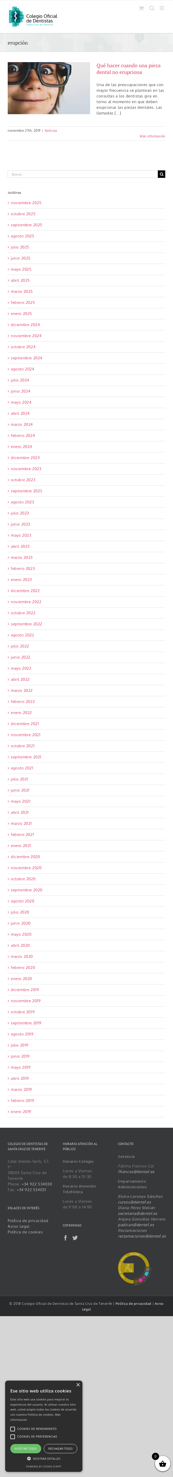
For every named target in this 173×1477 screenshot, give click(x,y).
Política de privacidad (28, 1220)
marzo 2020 (22, 956)
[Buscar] (161, 174)
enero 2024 (21, 446)
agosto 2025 (22, 236)
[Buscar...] (83, 174)
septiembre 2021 (26, 756)
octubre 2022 (23, 612)
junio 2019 (20, 1056)
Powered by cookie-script (43, 1466)
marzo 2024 (22, 424)
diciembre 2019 (25, 989)
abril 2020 (20, 945)
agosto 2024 (22, 369)
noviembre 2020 (26, 867)
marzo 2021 (21, 823)
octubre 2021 (22, 745)
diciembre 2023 (25, 457)
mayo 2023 (21, 535)
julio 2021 (19, 779)
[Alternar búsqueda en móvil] (152, 8)
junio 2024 (21, 391)
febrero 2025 (23, 302)
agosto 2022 (22, 635)
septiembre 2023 (26, 490)
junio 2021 (20, 790)
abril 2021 (20, 812)
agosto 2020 (22, 901)
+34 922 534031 (31, 1189)
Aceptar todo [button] (26, 1448)
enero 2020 (21, 978)
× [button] (78, 1385)
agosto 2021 (22, 768)
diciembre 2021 (25, 723)
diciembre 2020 (25, 856)
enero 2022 (21, 712)
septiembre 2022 (26, 623)
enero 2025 (21, 313)
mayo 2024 (21, 402)
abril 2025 (20, 280)
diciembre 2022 (25, 590)
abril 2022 (20, 679)
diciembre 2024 (25, 324)
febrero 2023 (23, 568)
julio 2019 (20, 1045)
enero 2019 (21, 1111)
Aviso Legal (19, 1226)
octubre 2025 (23, 213)
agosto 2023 (22, 502)
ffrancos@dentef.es (136, 1171)
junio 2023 (20, 524)
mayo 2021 (20, 801)
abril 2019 (20, 1078)
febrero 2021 (22, 834)
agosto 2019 (22, 1034)
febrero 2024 (23, 435)
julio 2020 (20, 912)
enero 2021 (21, 845)
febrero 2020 (23, 967)
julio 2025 (20, 247)
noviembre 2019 (26, 1000)
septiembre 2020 (26, 889)
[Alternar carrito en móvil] (141, 8)
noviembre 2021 (25, 734)
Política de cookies (25, 1232)
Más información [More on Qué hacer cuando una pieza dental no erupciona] (152, 136)
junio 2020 (21, 923)
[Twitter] (75, 1238)
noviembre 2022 (26, 601)
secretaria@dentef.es (137, 1213)
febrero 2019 (22, 1100)
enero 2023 (21, 579)
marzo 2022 (22, 690)
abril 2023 (20, 546)
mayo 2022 (21, 668)
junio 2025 (21, 258)
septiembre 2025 (26, 224)
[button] (43, 1459)
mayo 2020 (21, 934)
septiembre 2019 (26, 1022)
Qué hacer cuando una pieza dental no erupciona (129, 69)
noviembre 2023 (26, 468)
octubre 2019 (23, 1011)
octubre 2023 (23, 479)
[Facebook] (65, 1238)
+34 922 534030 (37, 1184)
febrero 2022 (23, 701)
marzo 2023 (22, 557)
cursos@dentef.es (134, 1202)
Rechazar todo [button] (60, 1448)
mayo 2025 (21, 269)
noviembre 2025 (26, 202)
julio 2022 (20, 646)
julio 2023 (20, 513)
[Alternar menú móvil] (162, 8)
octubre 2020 (23, 878)
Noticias (51, 130)
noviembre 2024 (26, 335)
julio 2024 (20, 380)
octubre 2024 (23, 346)
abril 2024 (20, 413)
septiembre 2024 (26, 357)
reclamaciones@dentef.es (142, 1236)
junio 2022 (20, 657)
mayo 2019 (21, 1067)
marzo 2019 (21, 1089)
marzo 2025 (22, 291)
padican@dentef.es (136, 1224)
